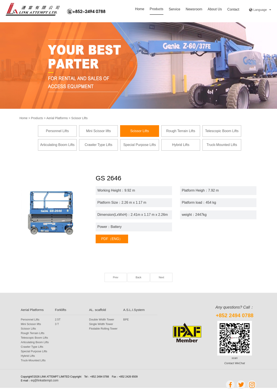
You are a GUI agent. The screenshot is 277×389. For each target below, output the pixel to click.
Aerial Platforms (57, 118)
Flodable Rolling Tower (103, 328)
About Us (215, 9)
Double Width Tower (101, 319)
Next (161, 277)
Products (156, 9)
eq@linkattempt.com (44, 380)
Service (174, 9)
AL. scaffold (97, 310)
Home (139, 9)
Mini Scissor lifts (98, 131)
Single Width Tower (101, 324)
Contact (233, 9)
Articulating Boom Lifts (57, 145)
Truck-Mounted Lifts (222, 145)
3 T (57, 324)
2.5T (58, 319)
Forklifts (60, 310)
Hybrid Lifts (180, 145)
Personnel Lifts (57, 131)
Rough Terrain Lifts (180, 131)
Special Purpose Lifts (139, 145)
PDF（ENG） (112, 239)
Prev (115, 277)
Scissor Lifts (79, 118)
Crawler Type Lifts (98, 145)
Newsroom (194, 9)
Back (139, 277)
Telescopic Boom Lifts (222, 131)
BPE (126, 319)
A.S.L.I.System (134, 310)
